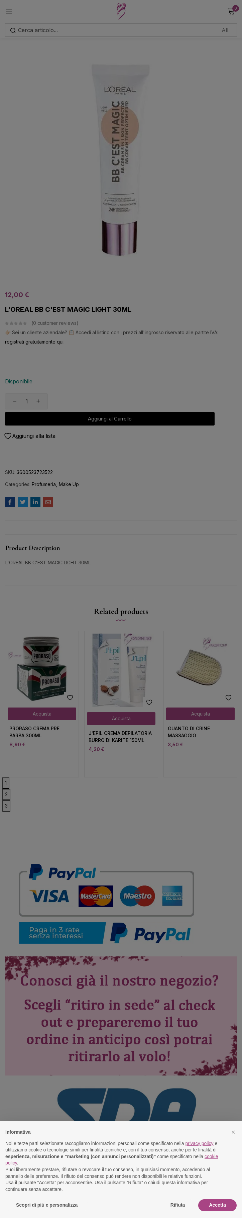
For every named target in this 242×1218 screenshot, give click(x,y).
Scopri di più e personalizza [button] (47, 1205)
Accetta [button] (217, 1205)
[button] (233, 1132)
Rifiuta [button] (177, 1205)
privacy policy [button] (200, 1143)
